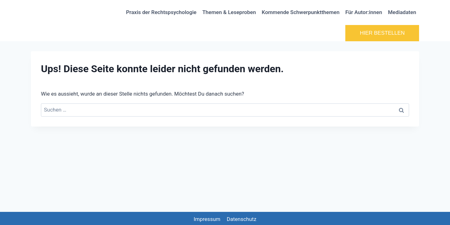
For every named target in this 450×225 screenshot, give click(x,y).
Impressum (207, 219)
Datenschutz (242, 219)
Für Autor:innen (363, 12)
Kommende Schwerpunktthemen (301, 12)
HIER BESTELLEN (382, 33)
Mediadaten (402, 12)
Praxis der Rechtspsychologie (161, 12)
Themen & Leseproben (229, 12)
